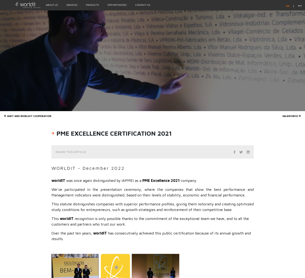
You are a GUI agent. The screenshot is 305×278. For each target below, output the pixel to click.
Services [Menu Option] (72, 4)
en (288, 5)
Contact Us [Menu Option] (142, 4)
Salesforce (291, 116)
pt (300, 5)
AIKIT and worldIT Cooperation (27, 116)
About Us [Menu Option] (52, 4)
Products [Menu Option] (92, 4)
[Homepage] (21, 5)
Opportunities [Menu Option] (117, 4)
